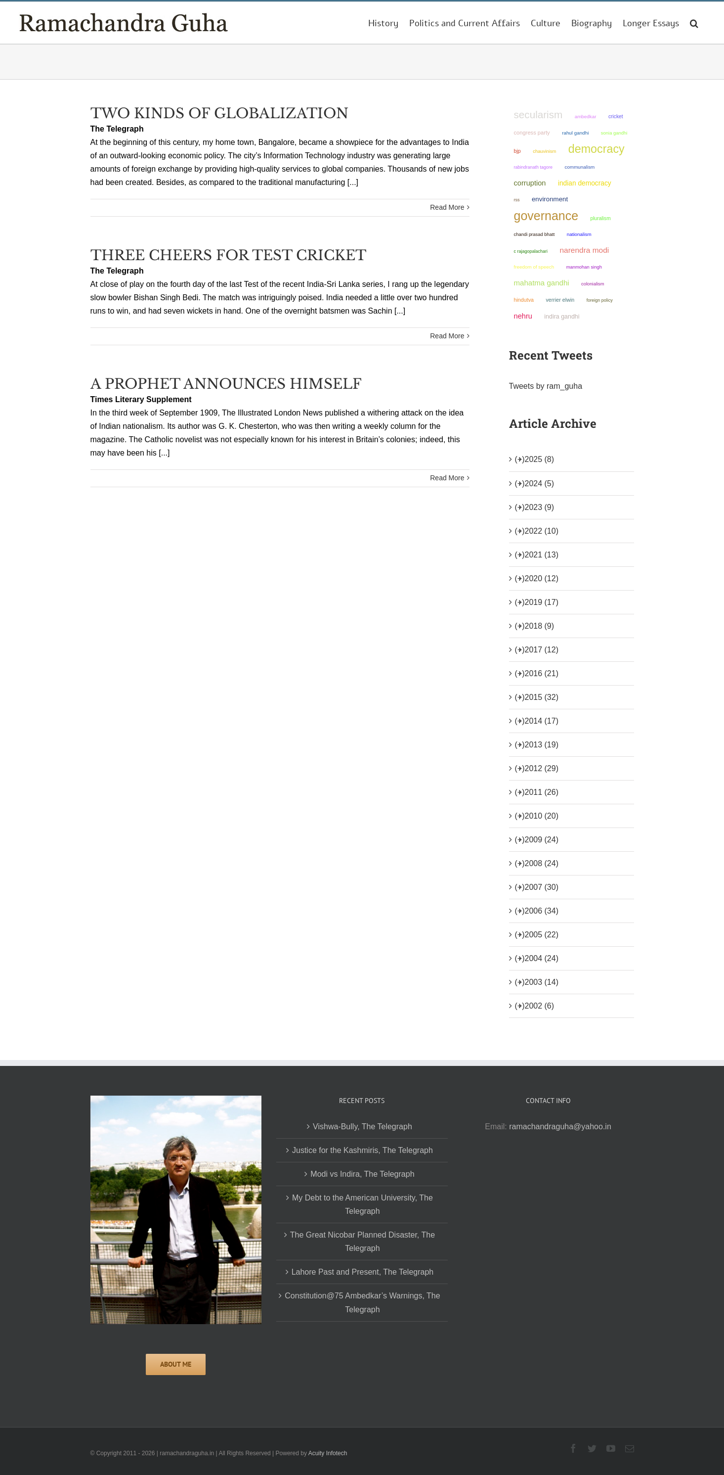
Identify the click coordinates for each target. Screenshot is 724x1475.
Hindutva (524, 300)
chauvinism (544, 151)
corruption (530, 183)
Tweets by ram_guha (546, 386)
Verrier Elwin (560, 300)
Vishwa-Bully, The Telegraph (362, 1126)
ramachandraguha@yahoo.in (560, 1126)
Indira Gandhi (561, 316)
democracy (596, 148)
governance (546, 216)
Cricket (615, 116)
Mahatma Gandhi (541, 282)
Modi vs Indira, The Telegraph (362, 1174)
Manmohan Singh (584, 267)
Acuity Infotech (327, 1453)
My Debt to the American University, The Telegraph (362, 1204)
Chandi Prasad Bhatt (534, 234)
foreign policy (600, 300)
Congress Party (532, 133)
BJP (517, 151)
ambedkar (585, 116)
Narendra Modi (584, 250)
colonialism (592, 283)
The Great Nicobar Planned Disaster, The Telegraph (362, 1241)
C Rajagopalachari (531, 251)
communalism (580, 167)
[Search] (694, 23)
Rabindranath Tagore (533, 167)
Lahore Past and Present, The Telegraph (363, 1272)
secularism (538, 114)
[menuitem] (383, 23)
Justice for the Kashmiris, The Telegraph (362, 1150)
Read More (447, 207)
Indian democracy (584, 183)
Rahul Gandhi (575, 133)
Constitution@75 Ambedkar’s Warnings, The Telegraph (362, 1302)
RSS (517, 199)
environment (550, 199)
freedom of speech (534, 267)
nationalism (579, 234)
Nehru (523, 316)
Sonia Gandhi (614, 133)
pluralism (601, 218)
